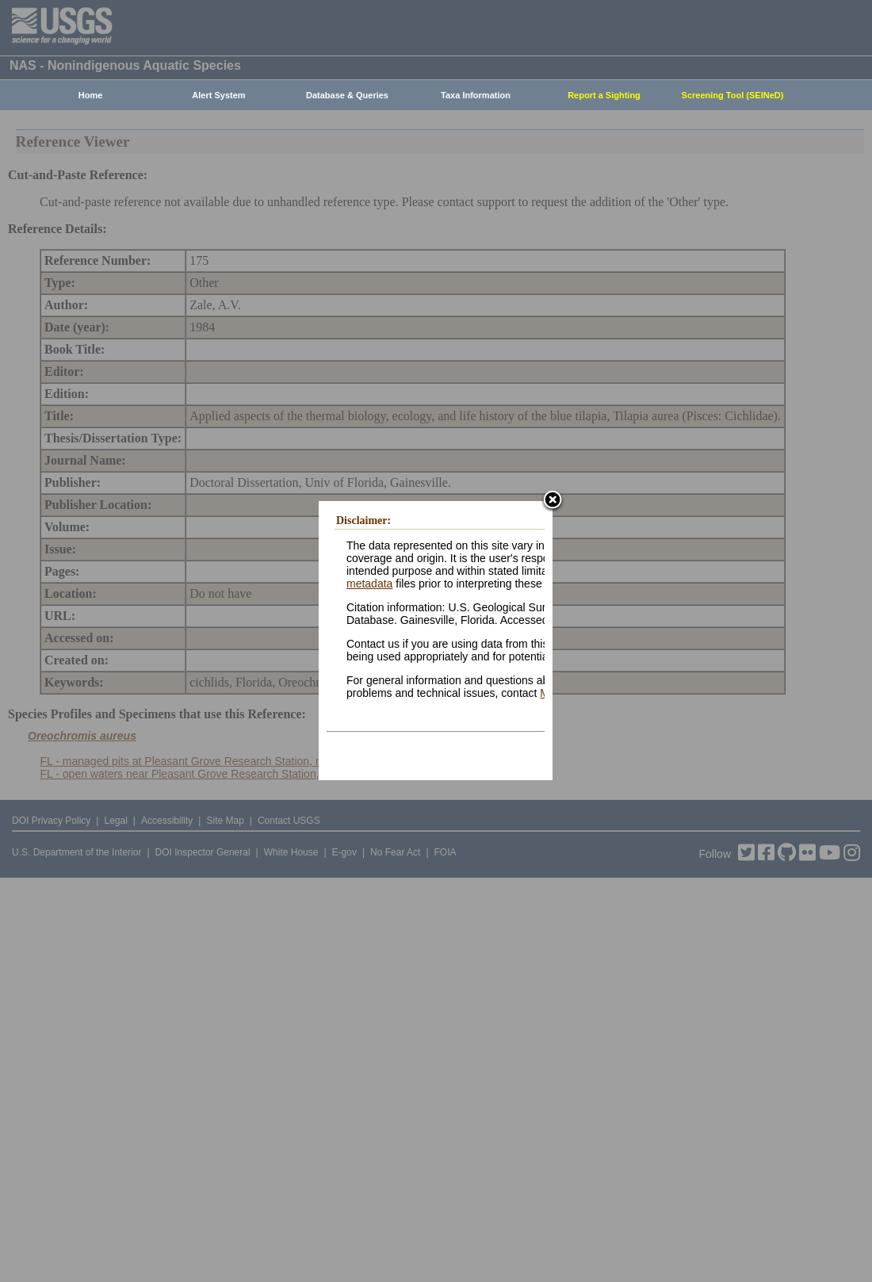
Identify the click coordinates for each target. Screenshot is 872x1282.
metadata (369, 583)
